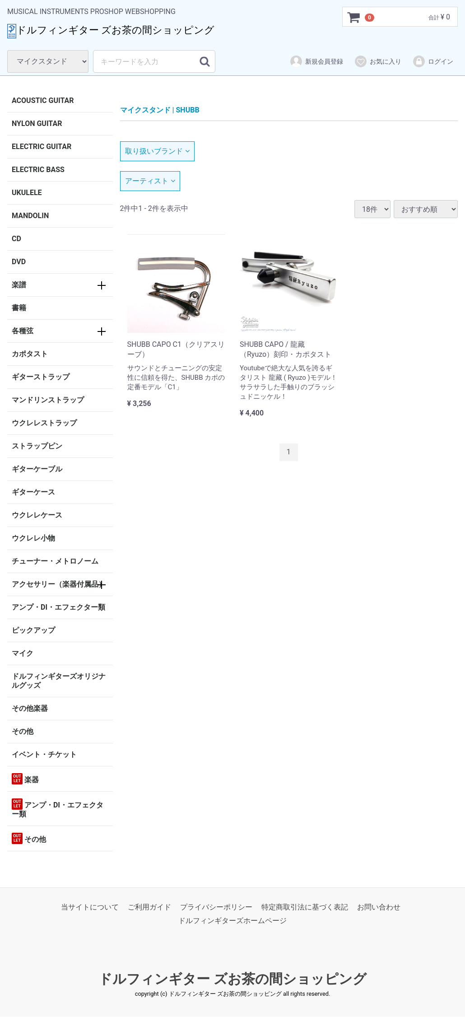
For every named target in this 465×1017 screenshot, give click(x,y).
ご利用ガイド (149, 907)
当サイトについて (90, 907)
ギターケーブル (37, 469)
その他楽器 (30, 708)
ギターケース (33, 492)
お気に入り (377, 61)
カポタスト (30, 354)
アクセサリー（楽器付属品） (59, 584)
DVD (19, 261)
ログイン (432, 61)
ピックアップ (33, 630)
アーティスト (150, 181)
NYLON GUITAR (37, 123)
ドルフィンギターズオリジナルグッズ (59, 681)
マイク (22, 653)
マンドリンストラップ (48, 400)
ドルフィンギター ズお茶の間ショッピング (232, 979)
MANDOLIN (30, 215)
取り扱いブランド (157, 151)
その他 (22, 731)
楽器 (25, 778)
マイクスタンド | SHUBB (160, 110)
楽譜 (19, 284)
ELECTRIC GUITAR (41, 146)
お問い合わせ (378, 907)
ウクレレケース (37, 515)
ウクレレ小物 (33, 538)
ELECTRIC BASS (38, 169)
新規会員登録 (316, 61)
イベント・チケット (44, 754)
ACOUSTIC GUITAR (43, 100)
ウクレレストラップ (44, 423)
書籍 (19, 307)
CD (16, 238)
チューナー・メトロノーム (55, 561)
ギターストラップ (41, 377)
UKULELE (27, 192)
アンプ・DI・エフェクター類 (58, 607)
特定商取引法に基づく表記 (304, 907)
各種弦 (22, 331)
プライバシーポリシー (216, 907)
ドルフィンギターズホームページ (232, 921)
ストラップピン (37, 446)
